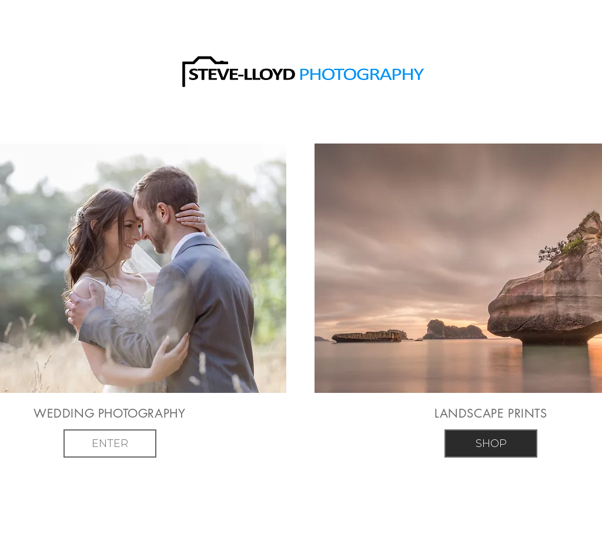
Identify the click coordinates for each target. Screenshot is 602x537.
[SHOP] (490, 443)
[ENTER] (109, 443)
